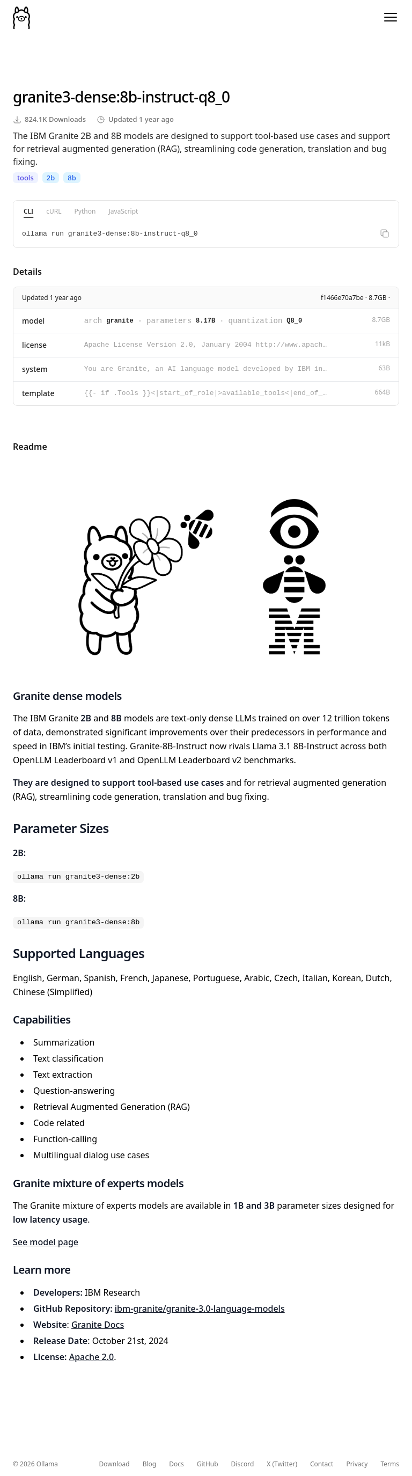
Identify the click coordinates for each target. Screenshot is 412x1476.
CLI (28, 211)
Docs (176, 1464)
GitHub (207, 1464)
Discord (242, 1464)
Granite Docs (97, 1325)
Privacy (356, 1464)
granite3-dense (64, 96)
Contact (321, 1464)
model (33, 321)
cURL (53, 211)
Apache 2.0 (91, 1357)
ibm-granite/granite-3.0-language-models (200, 1308)
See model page (45, 1242)
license (34, 345)
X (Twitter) (282, 1464)
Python (85, 211)
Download (114, 1464)
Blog (150, 1464)
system (35, 369)
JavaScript (123, 211)
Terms (389, 1464)
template (38, 393)
